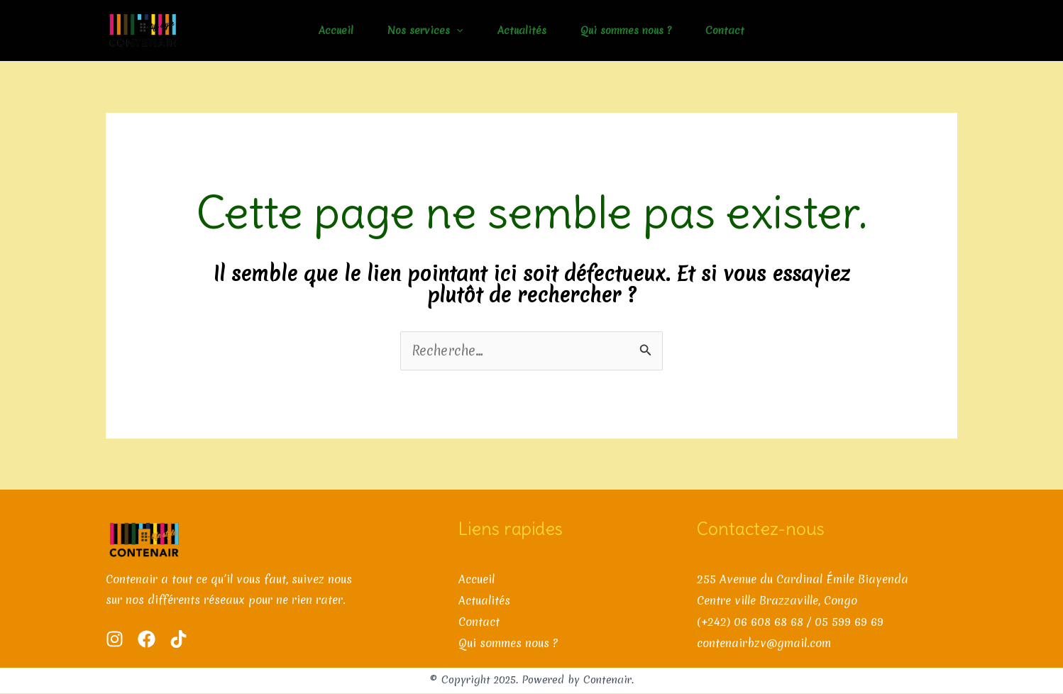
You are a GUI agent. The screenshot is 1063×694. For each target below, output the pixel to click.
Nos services (425, 30)
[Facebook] (146, 639)
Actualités (521, 30)
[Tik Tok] (178, 639)
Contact (724, 30)
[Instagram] (114, 639)
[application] (456, 30)
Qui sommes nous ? (625, 30)
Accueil (336, 30)
